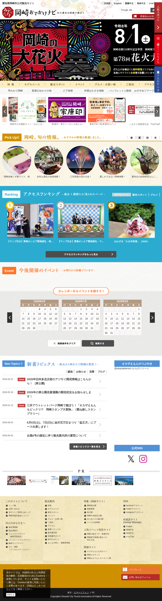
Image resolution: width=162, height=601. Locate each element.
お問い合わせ (14, 509)
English (118, 3)
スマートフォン (81, 592)
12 (50, 314)
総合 (70, 371)
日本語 (107, 3)
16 (34, 318)
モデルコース (121, 194)
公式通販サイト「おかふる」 (158, 79)
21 (23, 323)
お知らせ (81, 371)
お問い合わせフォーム (139, 577)
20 (56, 318)
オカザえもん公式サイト (97, 551)
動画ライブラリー (16, 543)
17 (39, 318)
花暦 (91, 371)
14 (23, 318)
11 (45, 314)
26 (50, 323)
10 (39, 314)
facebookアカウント (134, 505)
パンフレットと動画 (120, 90)
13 (56, 314)
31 (92, 328)
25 (45, 323)
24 (39, 323)
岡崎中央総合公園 (94, 516)
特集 (49, 505)
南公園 (90, 512)
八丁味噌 (68, 90)
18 (45, 318)
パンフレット (135, 569)
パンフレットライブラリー (20, 540)
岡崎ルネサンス (93, 555)
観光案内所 (52, 533)
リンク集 (12, 505)
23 (34, 323)
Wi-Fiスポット (53, 539)
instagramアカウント (135, 512)
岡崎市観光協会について (19, 516)
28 (23, 328)
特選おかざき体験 (94, 90)
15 (28, 318)
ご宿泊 (50, 522)
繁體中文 (129, 3)
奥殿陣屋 (90, 509)
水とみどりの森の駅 (95, 519)
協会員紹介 (13, 530)
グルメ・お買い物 (55, 519)
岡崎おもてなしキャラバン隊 (99, 558)
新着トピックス (54, 529)
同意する (10, 595)
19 (50, 318)
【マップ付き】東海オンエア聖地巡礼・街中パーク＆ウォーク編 (40, 241)
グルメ (154, 194)
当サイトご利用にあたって (20, 512)
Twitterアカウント (133, 509)
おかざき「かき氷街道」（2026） (131, 241)
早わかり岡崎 (15, 90)
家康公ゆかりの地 (41, 90)
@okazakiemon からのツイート (131, 368)
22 (28, 323)
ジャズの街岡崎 (93, 522)
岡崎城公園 (91, 505)
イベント (51, 516)
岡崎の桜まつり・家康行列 (98, 534)
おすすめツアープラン (146, 90)
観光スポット (139, 194)
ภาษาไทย (153, 3)
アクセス (51, 526)
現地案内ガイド (54, 536)
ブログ (101, 371)
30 (34, 328)
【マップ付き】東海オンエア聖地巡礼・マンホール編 (85, 241)
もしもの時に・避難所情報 (59, 543)
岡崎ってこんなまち (158, 49)
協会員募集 (13, 527)
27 (56, 323)
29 (28, 328)
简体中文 (141, 3)
